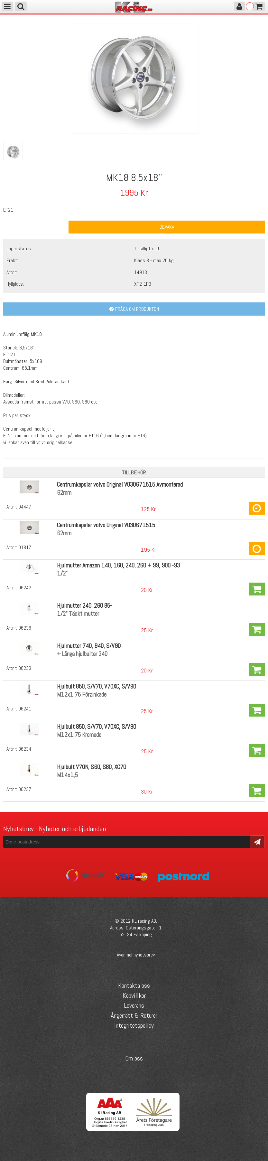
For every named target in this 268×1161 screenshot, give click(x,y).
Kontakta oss (134, 985)
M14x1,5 (67, 775)
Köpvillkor (134, 995)
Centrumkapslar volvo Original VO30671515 (106, 525)
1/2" (62, 573)
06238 (24, 627)
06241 (24, 708)
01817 (24, 547)
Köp (257, 508)
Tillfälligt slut (147, 248)
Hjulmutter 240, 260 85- (84, 606)
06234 (24, 749)
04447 (24, 506)
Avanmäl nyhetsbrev (136, 954)
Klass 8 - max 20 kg (154, 260)
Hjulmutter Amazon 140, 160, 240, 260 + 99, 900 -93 (118, 565)
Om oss (134, 1058)
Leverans (134, 1005)
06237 (24, 789)
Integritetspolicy (134, 1025)
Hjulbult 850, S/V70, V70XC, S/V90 (96, 686)
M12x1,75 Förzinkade (81, 694)
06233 (24, 668)
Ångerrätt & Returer (134, 1015)
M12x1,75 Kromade (79, 735)
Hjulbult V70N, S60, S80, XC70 (91, 767)
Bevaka (167, 227)
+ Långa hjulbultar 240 (82, 654)
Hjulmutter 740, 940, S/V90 (89, 646)
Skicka (257, 841)
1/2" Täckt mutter (78, 614)
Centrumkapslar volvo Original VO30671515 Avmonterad (120, 485)
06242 (24, 587)
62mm (64, 493)
